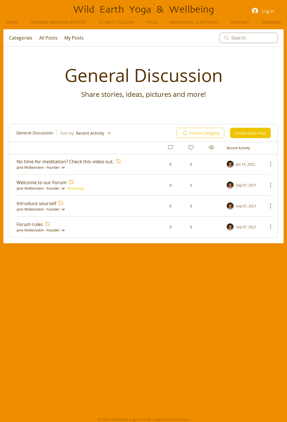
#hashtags (76, 188)
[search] (249, 38)
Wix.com (181, 419)
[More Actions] (267, 164)
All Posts (48, 38)
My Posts (74, 38)
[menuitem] (200, 133)
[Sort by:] (86, 132)
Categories (20, 38)
